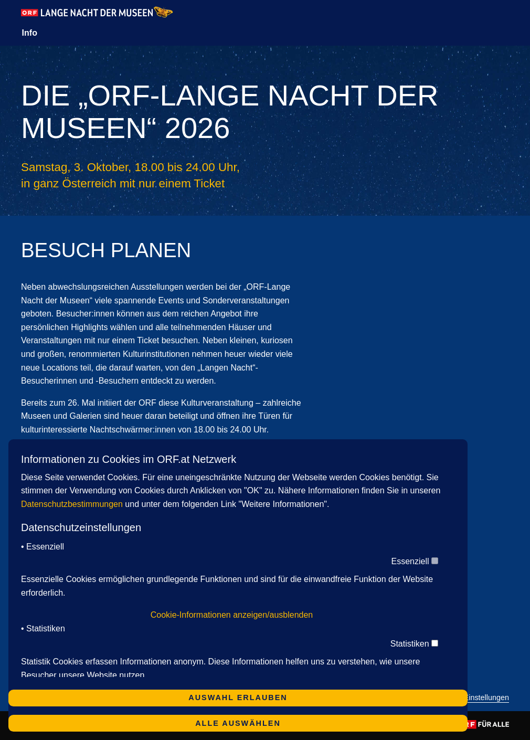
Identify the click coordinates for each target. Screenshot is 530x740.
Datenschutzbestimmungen (72, 504)
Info (29, 32)
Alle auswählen (238, 723)
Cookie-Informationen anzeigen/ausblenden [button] (232, 614)
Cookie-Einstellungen (473, 698)
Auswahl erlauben (237, 697)
